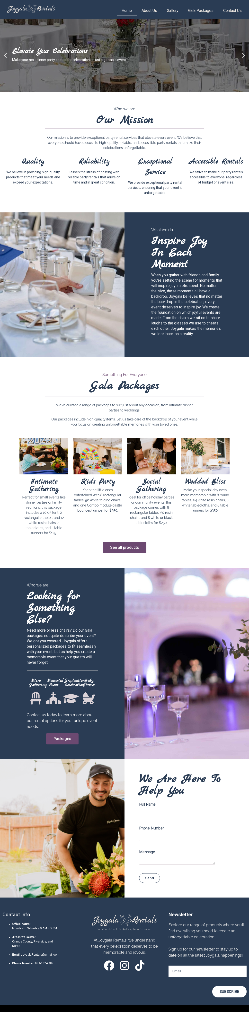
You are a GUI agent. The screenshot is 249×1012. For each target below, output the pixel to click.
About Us (149, 10)
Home (127, 10)
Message (147, 852)
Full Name (147, 804)
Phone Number (151, 828)
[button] (5, 55)
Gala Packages (200, 10)
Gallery (172, 10)
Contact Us (232, 10)
